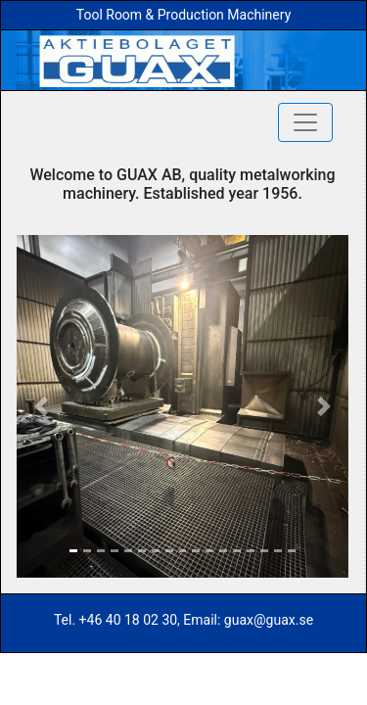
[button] (42, 406)
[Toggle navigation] (305, 122)
